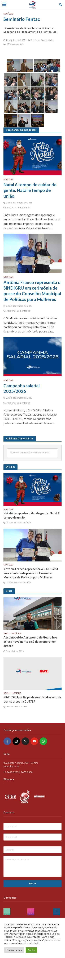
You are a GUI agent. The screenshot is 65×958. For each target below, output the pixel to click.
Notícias (8, 13)
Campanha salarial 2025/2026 (21, 388)
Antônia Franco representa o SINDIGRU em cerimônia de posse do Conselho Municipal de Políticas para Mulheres (32, 291)
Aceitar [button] (31, 950)
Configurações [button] (14, 950)
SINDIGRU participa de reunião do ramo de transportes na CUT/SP (32, 699)
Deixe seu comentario (32, 866)
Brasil (6, 633)
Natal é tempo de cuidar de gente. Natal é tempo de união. (30, 190)
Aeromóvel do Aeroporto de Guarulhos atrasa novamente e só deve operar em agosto (30, 642)
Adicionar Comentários (42, 40)
